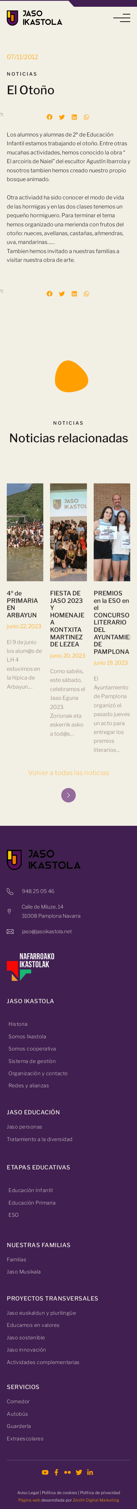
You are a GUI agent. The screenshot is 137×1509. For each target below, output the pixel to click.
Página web (29, 1500)
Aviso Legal (28, 1492)
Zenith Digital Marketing (96, 1500)
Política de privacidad (100, 1492)
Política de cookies (59, 1492)
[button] (121, 18)
